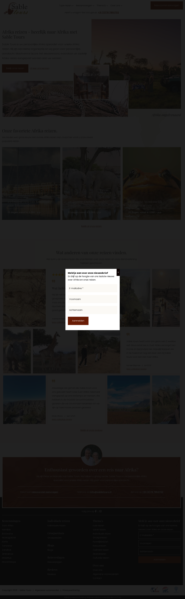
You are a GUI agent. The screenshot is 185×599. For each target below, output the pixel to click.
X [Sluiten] (118, 272)
